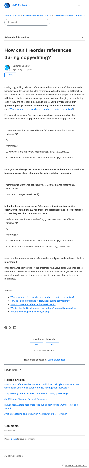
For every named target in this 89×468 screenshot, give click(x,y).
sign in (14, 439)
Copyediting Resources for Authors (69, 15)
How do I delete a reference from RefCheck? (32, 304)
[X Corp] (10, 327)
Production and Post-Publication (37, 15)
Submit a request (56, 359)
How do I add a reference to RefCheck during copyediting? (39, 300)
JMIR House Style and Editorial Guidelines (25, 399)
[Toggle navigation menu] (79, 5)
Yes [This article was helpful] (36, 345)
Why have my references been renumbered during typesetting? (41, 109)
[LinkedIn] (14, 327)
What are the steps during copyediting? (30, 311)
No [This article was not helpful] (52, 345)
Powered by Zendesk (76, 465)
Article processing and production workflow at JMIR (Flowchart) (36, 414)
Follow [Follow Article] (10, 75)
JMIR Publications (12, 15)
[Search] (27, 22)
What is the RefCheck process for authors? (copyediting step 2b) (43, 308)
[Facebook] (5, 327)
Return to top (12, 369)
